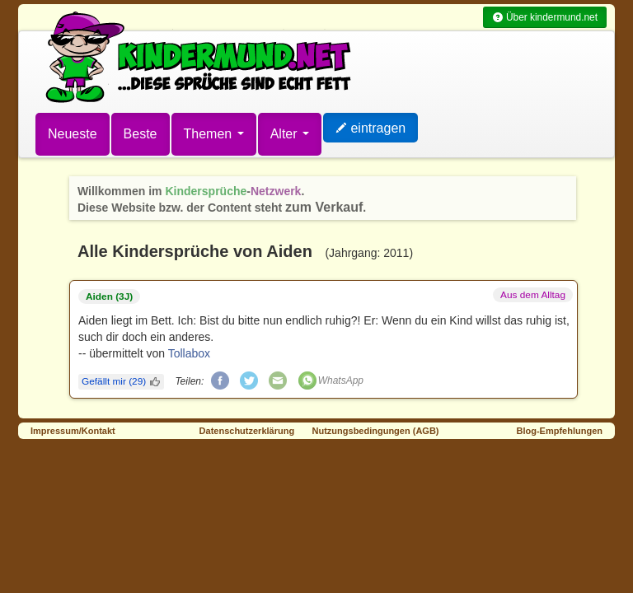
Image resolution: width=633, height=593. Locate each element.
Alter (289, 134)
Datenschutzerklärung (247, 431)
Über (545, 17)
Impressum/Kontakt (72, 431)
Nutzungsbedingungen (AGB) (375, 431)
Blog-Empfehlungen (560, 431)
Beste (140, 134)
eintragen (370, 128)
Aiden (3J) (109, 296)
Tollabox (189, 353)
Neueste (72, 134)
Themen (214, 134)
